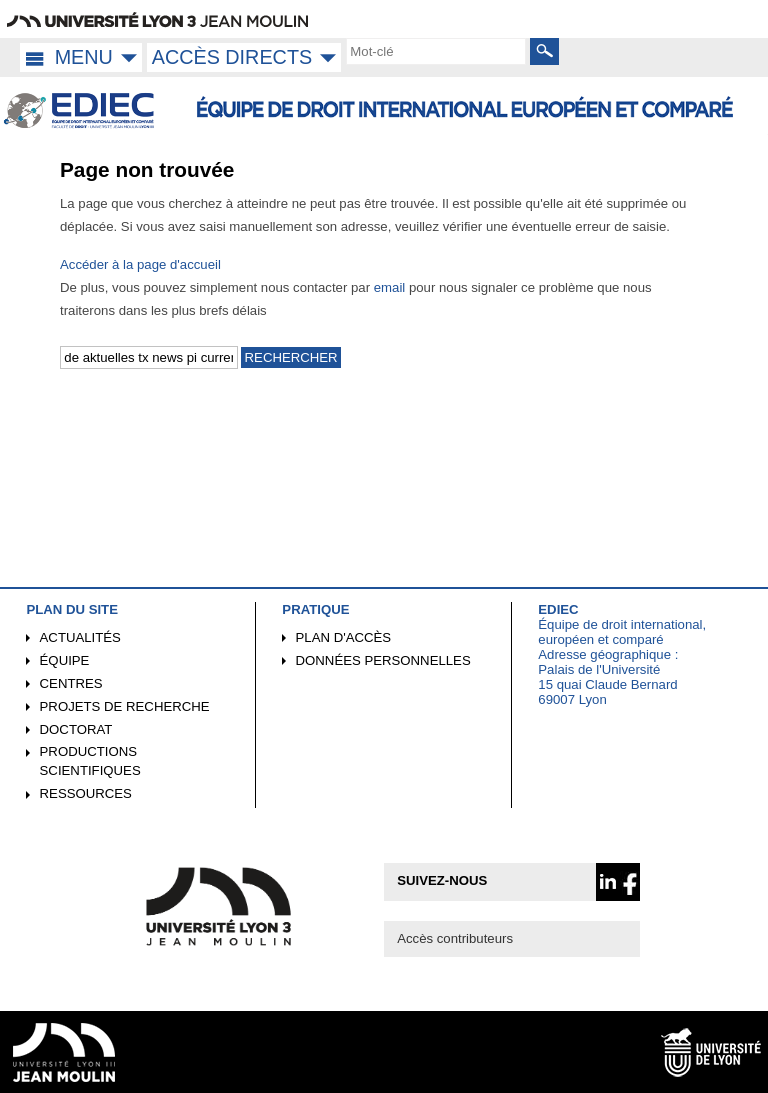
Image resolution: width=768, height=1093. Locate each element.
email (390, 287)
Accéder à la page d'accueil (140, 264)
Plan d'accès (344, 637)
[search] (436, 51)
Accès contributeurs (455, 938)
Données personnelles (383, 660)
